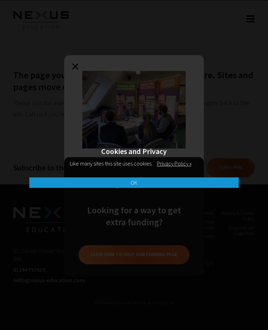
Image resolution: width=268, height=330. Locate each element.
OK (134, 182)
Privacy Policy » (174, 163)
